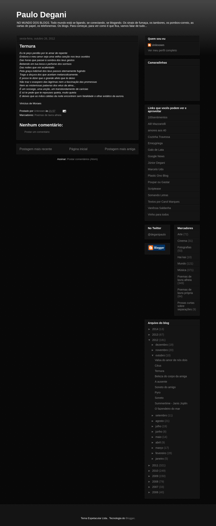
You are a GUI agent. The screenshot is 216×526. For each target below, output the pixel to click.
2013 (155, 334)
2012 (155, 340)
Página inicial (78, 149)
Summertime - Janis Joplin (171, 403)
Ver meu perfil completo (162, 50)
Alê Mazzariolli (157, 123)
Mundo (181, 263)
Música (181, 270)
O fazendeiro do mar (167, 408)
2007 (155, 486)
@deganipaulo (157, 234)
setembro (161, 415)
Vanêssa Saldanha (159, 208)
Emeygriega (155, 143)
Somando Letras (158, 195)
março (159, 447)
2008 (155, 481)
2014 (155, 329)
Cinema (182, 240)
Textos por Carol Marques (163, 201)
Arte (180, 234)
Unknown (158, 45)
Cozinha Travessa (159, 136)
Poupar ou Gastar (159, 182)
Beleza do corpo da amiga (171, 376)
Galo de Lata (156, 149)
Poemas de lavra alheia (48, 115)
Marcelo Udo (155, 169)
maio (158, 436)
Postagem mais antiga (120, 149)
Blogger (130, 518)
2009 (155, 476)
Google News (156, 156)
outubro (160, 355)
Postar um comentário (37, 131)
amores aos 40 (157, 130)
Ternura (159, 371)
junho (159, 431)
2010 (155, 470)
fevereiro (161, 453)
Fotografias (184, 247)
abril (158, 442)
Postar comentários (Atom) (82, 159)
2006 (155, 492)
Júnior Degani (156, 162)
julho (158, 426)
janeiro (159, 458)
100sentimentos (157, 117)
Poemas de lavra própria (185, 291)
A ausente (161, 381)
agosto (159, 420)
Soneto (159, 397)
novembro (161, 350)
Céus (158, 365)
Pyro (158, 392)
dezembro (161, 344)
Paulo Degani (41, 14)
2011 (155, 465)
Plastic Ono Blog (158, 175)
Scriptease (154, 188)
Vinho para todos (158, 214)
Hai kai (181, 257)
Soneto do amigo (165, 387)
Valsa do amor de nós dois (171, 360)
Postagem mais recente (36, 149)
